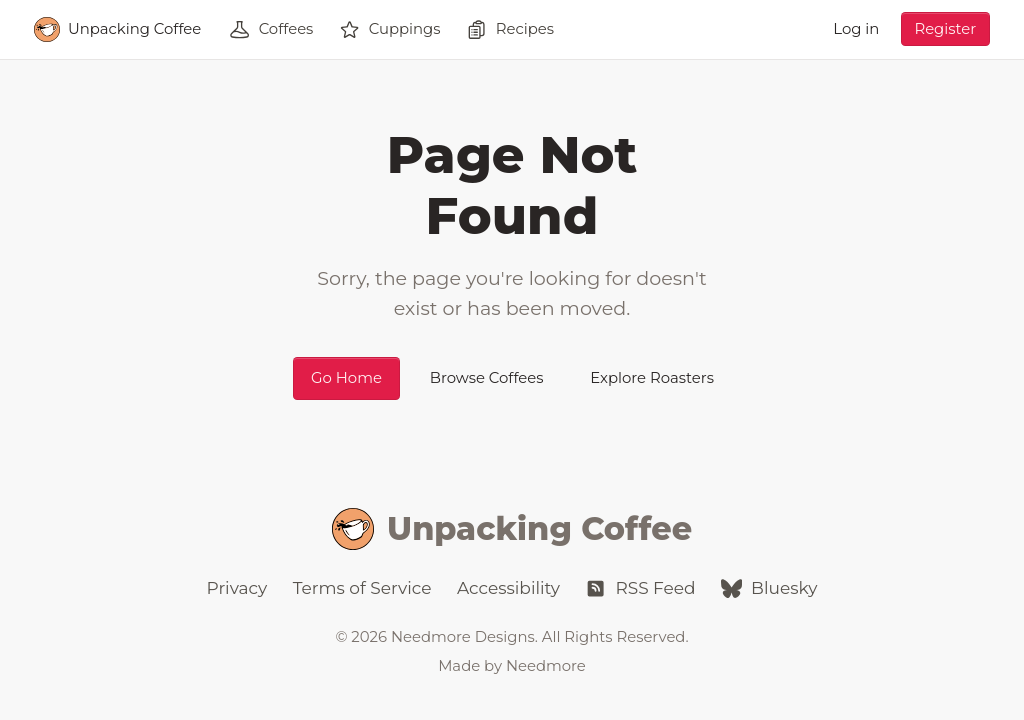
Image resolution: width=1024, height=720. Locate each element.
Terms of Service (362, 588)
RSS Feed (640, 588)
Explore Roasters (652, 378)
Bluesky (769, 588)
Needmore (546, 666)
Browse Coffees (487, 378)
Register (945, 29)
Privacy (237, 588)
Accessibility (508, 588)
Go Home (346, 378)
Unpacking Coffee (512, 529)
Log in (856, 29)
